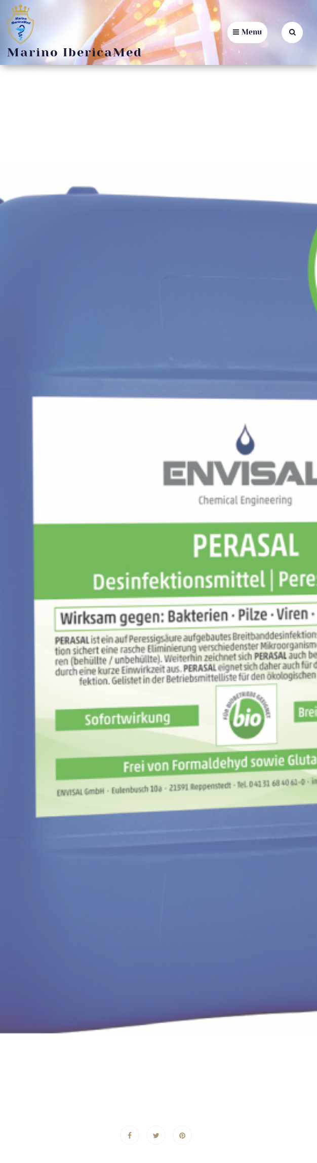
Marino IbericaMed (74, 52)
